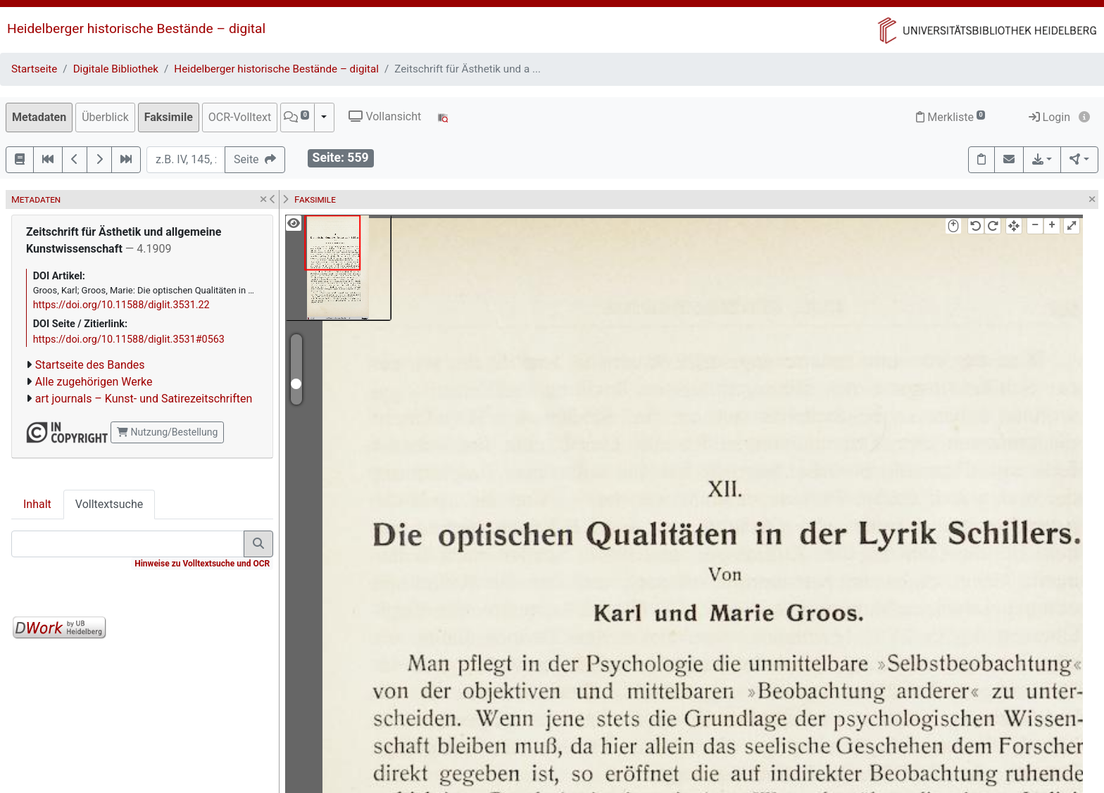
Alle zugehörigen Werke (94, 381)
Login (1049, 117)
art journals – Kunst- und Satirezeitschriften (143, 398)
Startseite (34, 69)
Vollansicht (385, 116)
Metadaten (39, 117)
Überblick (105, 117)
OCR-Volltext (239, 117)
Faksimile (168, 117)
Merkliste (950, 117)
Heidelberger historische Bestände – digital (136, 28)
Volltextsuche (109, 504)
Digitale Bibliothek (115, 69)
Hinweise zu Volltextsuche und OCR (202, 564)
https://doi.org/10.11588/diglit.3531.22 (121, 305)
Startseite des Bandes (90, 365)
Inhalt (37, 504)
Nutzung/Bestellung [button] (167, 432)
